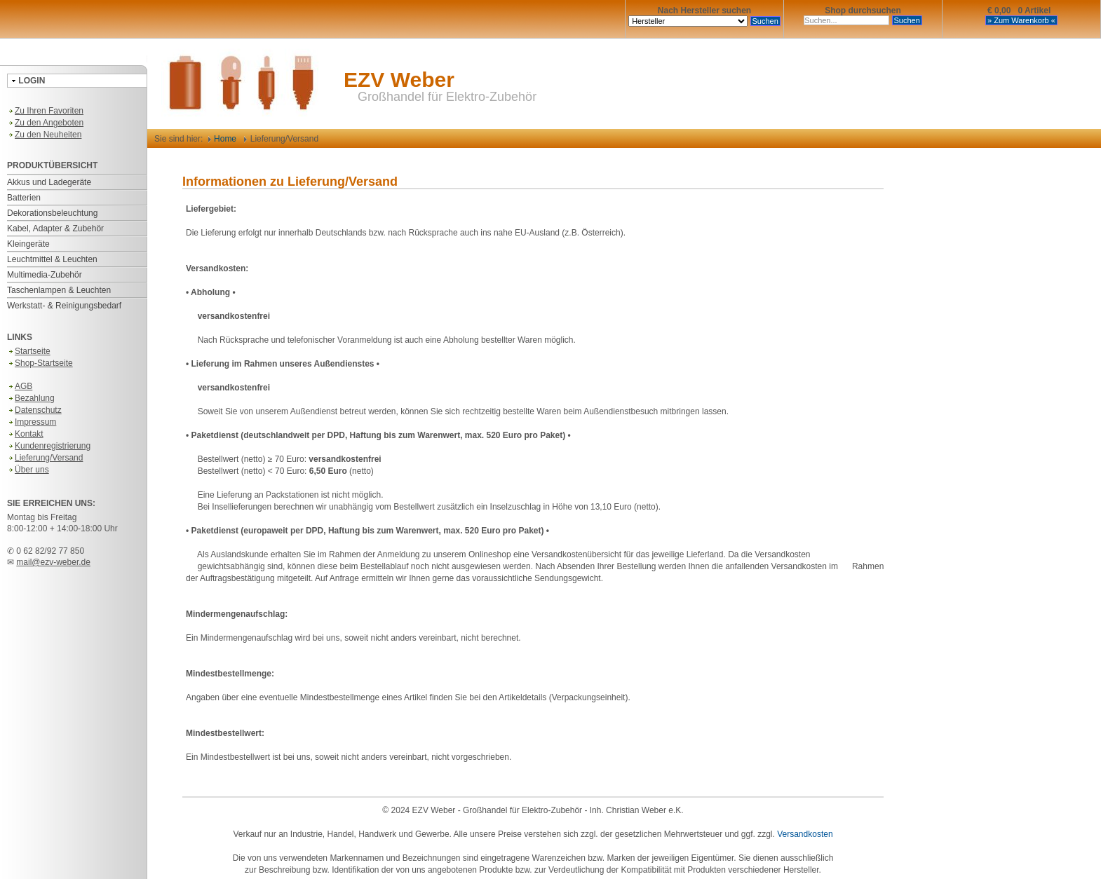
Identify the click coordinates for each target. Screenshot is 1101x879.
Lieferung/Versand (45, 458)
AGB (19, 386)
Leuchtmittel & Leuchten (52, 259)
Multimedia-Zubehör (44, 275)
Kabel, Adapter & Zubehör (55, 228)
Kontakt (25, 434)
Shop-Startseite (40, 363)
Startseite (28, 351)
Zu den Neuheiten (44, 134)
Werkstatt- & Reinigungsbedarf (64, 306)
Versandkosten (804, 834)
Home (222, 139)
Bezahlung (31, 398)
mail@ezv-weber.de (53, 562)
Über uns (28, 470)
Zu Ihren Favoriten (45, 111)
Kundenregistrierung (48, 446)
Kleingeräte (28, 244)
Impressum (31, 422)
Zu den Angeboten (45, 123)
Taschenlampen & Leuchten (59, 290)
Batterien (24, 198)
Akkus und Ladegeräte (49, 182)
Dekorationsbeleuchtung (52, 213)
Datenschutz (34, 410)
